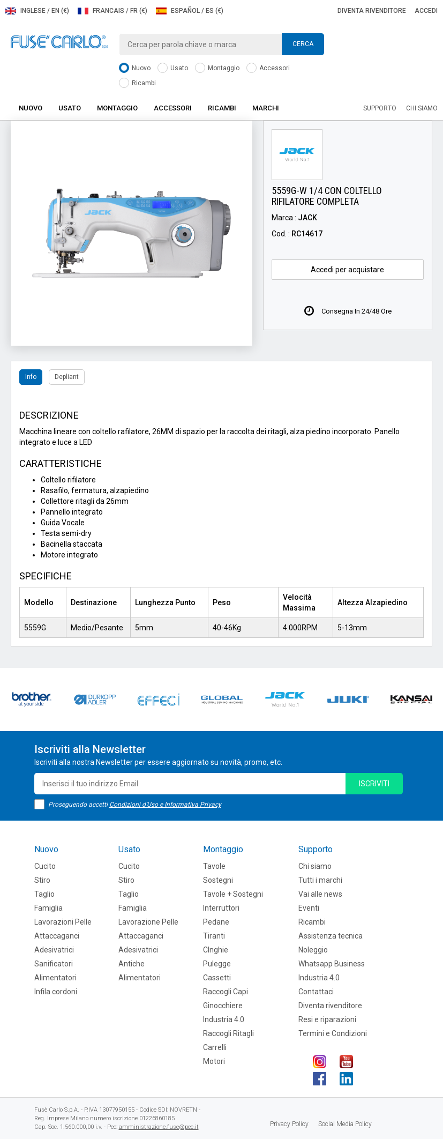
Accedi (426, 10)
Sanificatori (53, 963)
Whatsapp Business (331, 963)
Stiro (42, 880)
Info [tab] (30, 377)
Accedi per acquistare (347, 269)
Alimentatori (55, 977)
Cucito (45, 866)
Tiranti (214, 936)
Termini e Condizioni (332, 1033)
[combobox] (222, 44)
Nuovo (135, 68)
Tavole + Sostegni (233, 894)
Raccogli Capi (225, 991)
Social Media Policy (345, 1124)
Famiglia (48, 908)
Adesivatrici (54, 950)
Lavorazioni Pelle (63, 922)
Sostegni (218, 880)
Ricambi (137, 83)
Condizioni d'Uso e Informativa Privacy (165, 804)
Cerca (302, 44)
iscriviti (374, 783)
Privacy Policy (289, 1124)
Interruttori (221, 908)
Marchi (265, 108)
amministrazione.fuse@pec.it (159, 1126)
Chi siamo (422, 108)
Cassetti (217, 977)
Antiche (131, 963)
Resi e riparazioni (327, 1019)
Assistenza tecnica (330, 936)
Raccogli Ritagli (228, 1033)
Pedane (216, 922)
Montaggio (217, 68)
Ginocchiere (223, 1005)
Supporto (379, 108)
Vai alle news (320, 894)
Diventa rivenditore (371, 10)
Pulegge (217, 963)
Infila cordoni (55, 991)
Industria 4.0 (223, 1019)
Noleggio (313, 950)
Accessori (268, 68)
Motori (214, 1061)
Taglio (44, 894)
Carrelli (215, 1047)
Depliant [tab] (67, 377)
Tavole (214, 866)
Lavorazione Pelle (148, 922)
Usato (172, 68)
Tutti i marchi (320, 880)
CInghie (215, 950)
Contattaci (316, 991)
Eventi (308, 908)
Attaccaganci (56, 936)
